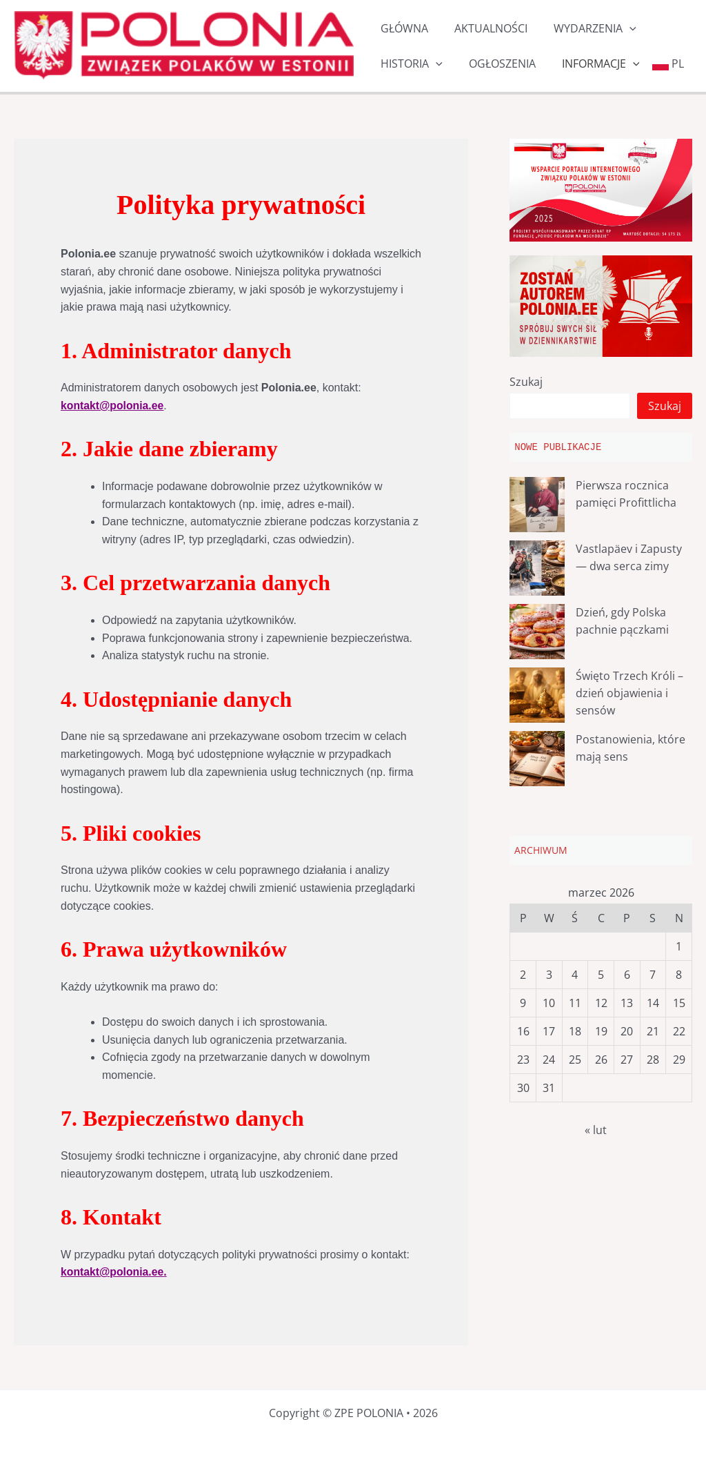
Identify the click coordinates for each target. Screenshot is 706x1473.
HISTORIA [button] (410, 63)
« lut (596, 1130)
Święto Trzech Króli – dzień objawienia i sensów (629, 692)
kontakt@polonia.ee (113, 405)
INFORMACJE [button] (590, 63)
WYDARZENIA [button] (584, 28)
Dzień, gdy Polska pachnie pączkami (622, 620)
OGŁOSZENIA (496, 63)
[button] (619, 28)
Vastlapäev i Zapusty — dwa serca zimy (629, 557)
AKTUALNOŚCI (484, 28)
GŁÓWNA (402, 28)
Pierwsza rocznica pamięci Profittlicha (626, 493)
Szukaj (526, 381)
